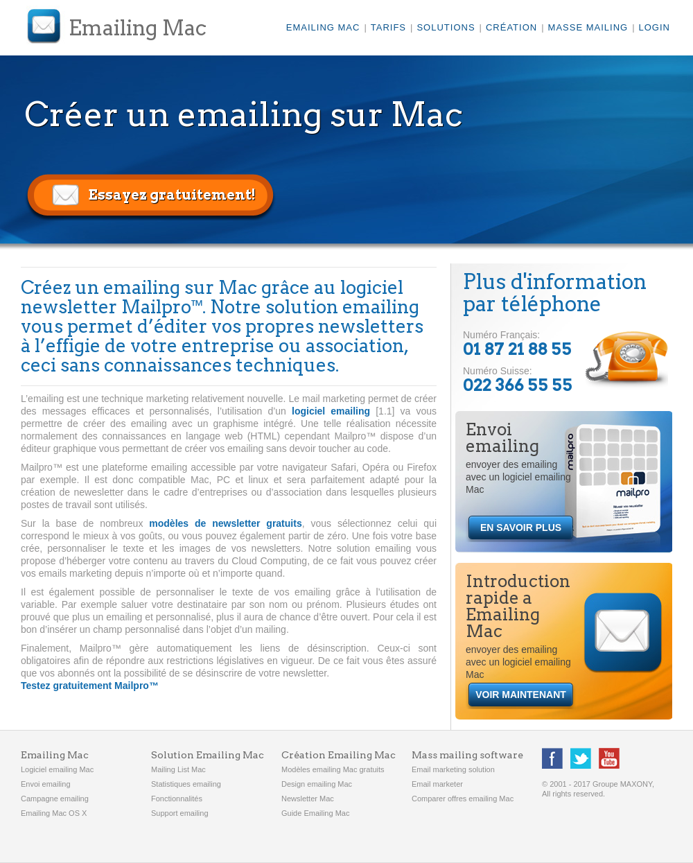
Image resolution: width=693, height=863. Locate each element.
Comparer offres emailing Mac (463, 798)
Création (511, 27)
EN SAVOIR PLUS (520, 527)
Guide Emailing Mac (315, 813)
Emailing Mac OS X (54, 813)
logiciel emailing (331, 411)
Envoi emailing (46, 784)
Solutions (445, 27)
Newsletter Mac (307, 798)
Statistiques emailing (186, 784)
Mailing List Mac (178, 769)
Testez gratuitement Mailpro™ (90, 685)
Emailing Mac (138, 27)
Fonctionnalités (176, 798)
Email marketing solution (453, 769)
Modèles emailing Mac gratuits (333, 769)
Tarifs (388, 27)
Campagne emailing (55, 798)
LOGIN (654, 27)
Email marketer (437, 784)
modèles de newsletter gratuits (225, 523)
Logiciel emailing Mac (57, 769)
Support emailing (180, 813)
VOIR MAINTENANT (520, 694)
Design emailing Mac (316, 784)
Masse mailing (588, 27)
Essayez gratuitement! (172, 194)
